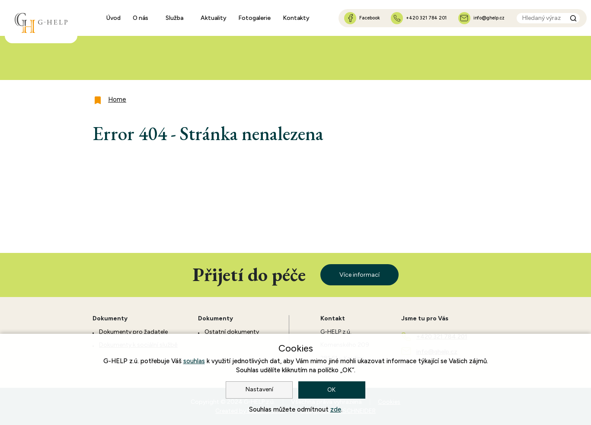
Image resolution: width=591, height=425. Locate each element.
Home (117, 99)
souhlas (194, 361)
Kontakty (296, 18)
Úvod (113, 18)
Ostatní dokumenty (231, 332)
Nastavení (259, 389)
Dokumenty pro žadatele (133, 332)
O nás (140, 18)
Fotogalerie (254, 18)
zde (335, 409)
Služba (174, 18)
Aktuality (214, 18)
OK (332, 389)
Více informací (359, 274)
